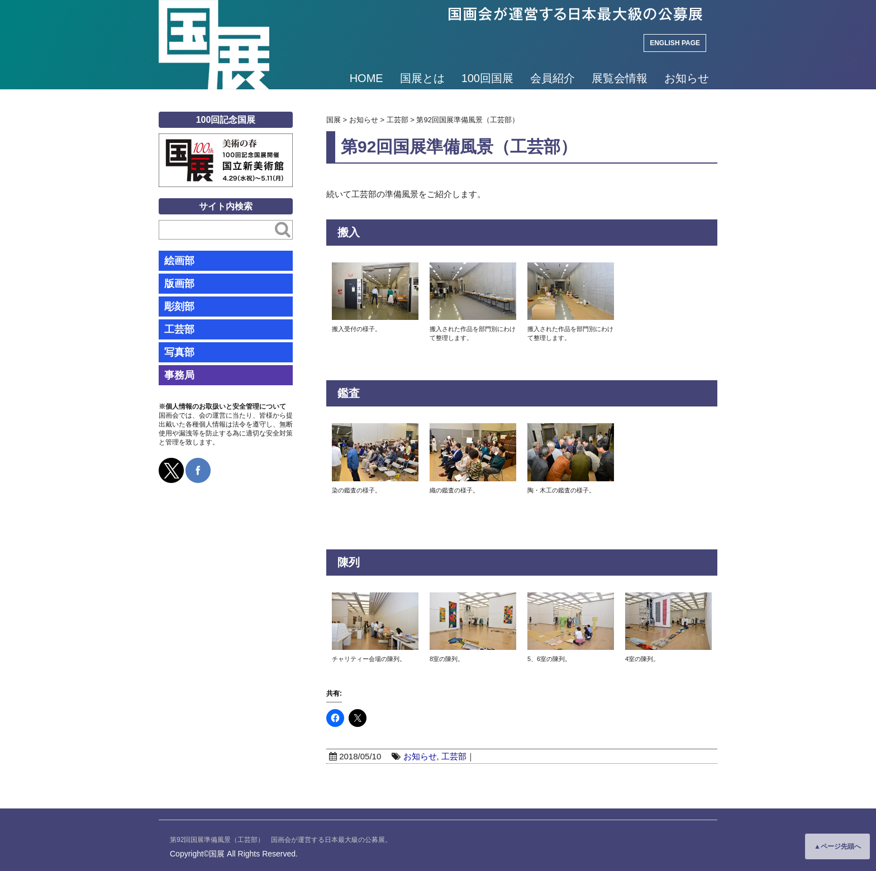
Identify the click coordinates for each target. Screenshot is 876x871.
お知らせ (686, 78)
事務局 (179, 375)
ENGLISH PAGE (675, 43)
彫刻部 (179, 306)
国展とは (422, 78)
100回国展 (487, 78)
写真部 (179, 352)
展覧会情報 (620, 78)
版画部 (179, 283)
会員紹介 (552, 78)
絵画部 (179, 260)
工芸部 (453, 756)
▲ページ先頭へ (837, 846)
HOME (366, 78)
